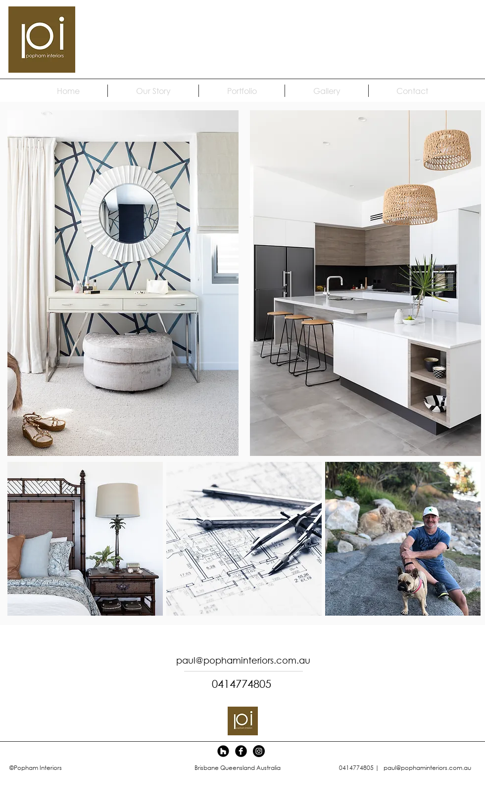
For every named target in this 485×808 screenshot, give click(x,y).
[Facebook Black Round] (241, 751)
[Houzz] (223, 751)
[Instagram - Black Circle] (259, 751)
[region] (362, 283)
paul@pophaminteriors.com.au (427, 767)
